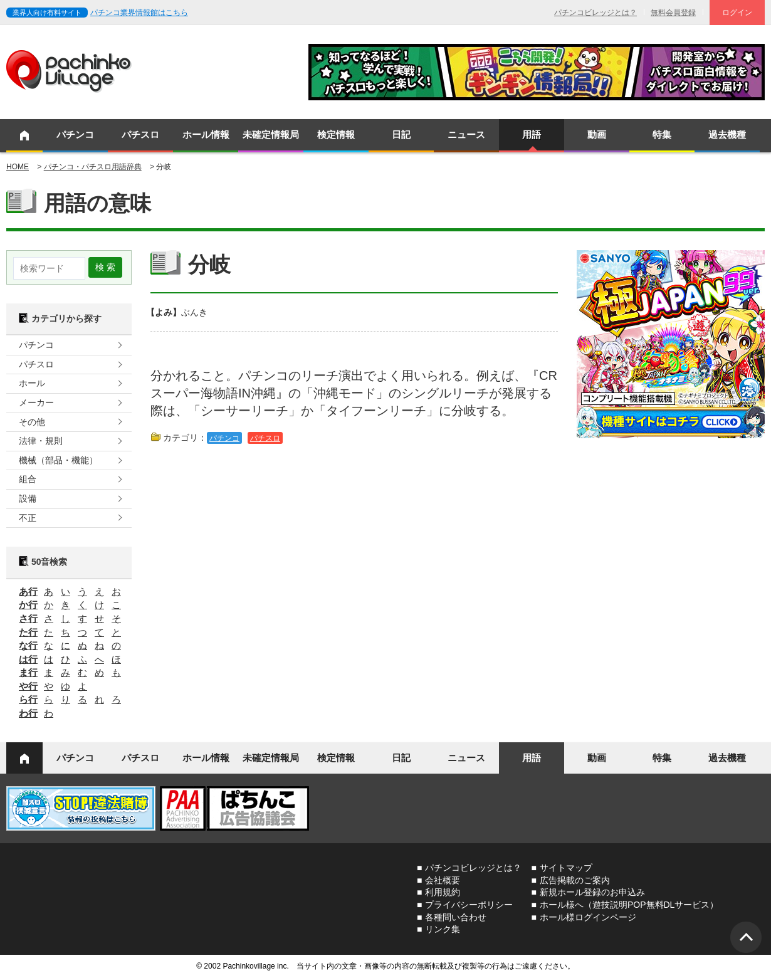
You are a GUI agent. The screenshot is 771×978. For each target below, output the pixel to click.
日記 (401, 134)
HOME (17, 166)
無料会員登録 (673, 12)
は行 (28, 659)
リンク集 (442, 929)
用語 (531, 134)
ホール (32, 383)
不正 (27, 518)
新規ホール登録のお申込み (592, 892)
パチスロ (140, 134)
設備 (27, 498)
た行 (28, 632)
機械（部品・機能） (58, 460)
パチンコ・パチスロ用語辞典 (93, 166)
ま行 (28, 672)
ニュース (466, 134)
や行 (28, 686)
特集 (662, 134)
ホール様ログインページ (588, 917)
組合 (27, 479)
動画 (596, 134)
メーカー (36, 402)
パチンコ (75, 134)
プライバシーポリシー (469, 905)
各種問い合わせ (455, 917)
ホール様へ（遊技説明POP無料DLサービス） (629, 905)
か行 (28, 604)
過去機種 (727, 134)
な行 (28, 645)
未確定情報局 (271, 134)
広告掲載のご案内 (575, 880)
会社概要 (442, 880)
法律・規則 (41, 441)
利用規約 (442, 892)
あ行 (28, 591)
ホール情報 (205, 134)
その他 (32, 422)
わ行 (28, 713)
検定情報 (336, 134)
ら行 (28, 699)
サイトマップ (566, 868)
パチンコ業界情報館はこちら (139, 12)
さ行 (28, 618)
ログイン (737, 12)
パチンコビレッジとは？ (595, 12)
